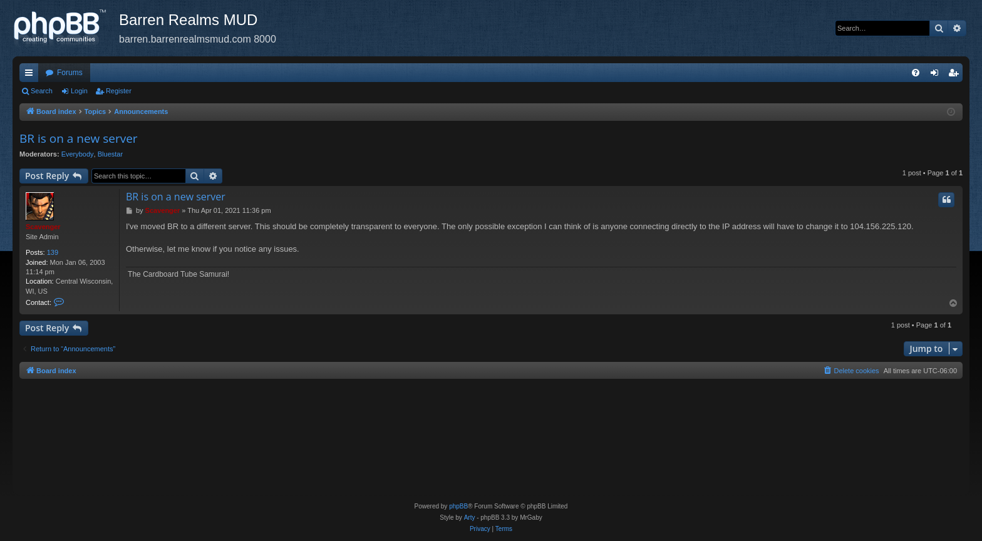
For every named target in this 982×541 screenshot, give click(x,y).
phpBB (458, 506)
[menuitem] (915, 72)
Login (79, 91)
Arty (469, 517)
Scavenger (43, 226)
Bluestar (110, 154)
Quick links (31, 75)
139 (52, 252)
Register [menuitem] (956, 75)
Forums (70, 72)
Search (42, 91)
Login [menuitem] (937, 75)
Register (119, 91)
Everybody (77, 154)
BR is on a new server (78, 138)
